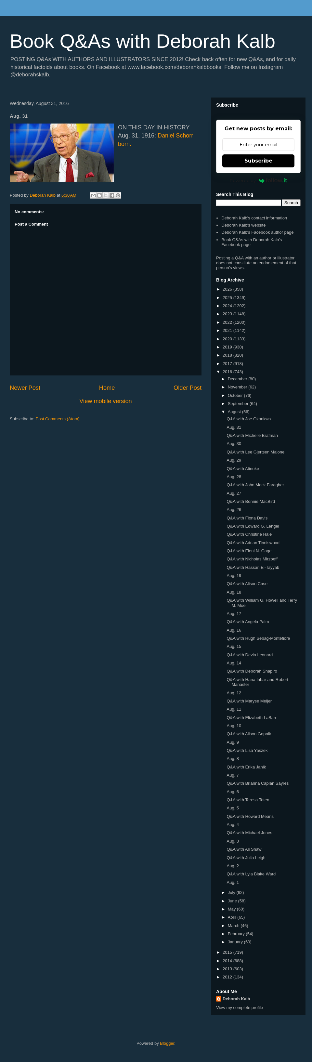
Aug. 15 (234, 646)
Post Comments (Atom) (58, 418)
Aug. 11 (234, 709)
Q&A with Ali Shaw (244, 849)
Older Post (188, 388)
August (235, 411)
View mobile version (105, 401)
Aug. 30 (234, 443)
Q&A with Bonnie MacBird (251, 501)
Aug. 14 (234, 663)
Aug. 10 (234, 725)
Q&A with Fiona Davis (247, 518)
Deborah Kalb (236, 998)
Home (107, 388)
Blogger (167, 1043)
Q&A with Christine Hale (249, 534)
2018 (228, 355)
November (238, 387)
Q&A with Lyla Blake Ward (251, 874)
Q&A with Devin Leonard (250, 654)
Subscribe (258, 161)
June (233, 900)
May (232, 909)
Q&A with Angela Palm (248, 621)
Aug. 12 (234, 692)
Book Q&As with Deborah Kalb (142, 41)
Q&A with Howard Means (250, 816)
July (232, 892)
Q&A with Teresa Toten (248, 799)
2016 (228, 371)
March (234, 925)
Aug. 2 (233, 865)
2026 (228, 289)
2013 (228, 968)
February (237, 933)
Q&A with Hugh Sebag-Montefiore (258, 638)
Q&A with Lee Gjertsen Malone (255, 452)
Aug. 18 (234, 592)
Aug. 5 (233, 808)
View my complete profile (239, 1007)
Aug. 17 (234, 613)
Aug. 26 (234, 509)
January (236, 941)
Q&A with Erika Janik (246, 767)
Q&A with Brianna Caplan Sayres (258, 783)
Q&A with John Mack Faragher (255, 484)
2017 (228, 363)
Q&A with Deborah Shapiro (252, 671)
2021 (228, 330)
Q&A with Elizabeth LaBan (251, 717)
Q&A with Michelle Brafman (252, 435)
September (239, 403)
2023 (228, 313)
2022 (228, 322)
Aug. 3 (233, 841)
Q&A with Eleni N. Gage (249, 550)
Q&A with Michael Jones (249, 832)
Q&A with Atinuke (243, 468)
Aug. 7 (233, 775)
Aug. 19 (234, 575)
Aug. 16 (234, 630)
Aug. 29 (234, 460)
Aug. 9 (233, 742)
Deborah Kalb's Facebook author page (257, 232)
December (238, 378)
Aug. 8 (233, 758)
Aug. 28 (234, 476)
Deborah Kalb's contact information (254, 218)
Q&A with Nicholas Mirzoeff (252, 559)
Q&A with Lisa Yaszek (247, 750)
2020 (228, 338)
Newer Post (25, 388)
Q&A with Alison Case (247, 583)
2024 (228, 305)
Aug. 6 (233, 791)
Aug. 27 (234, 493)
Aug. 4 (233, 824)
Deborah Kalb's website (243, 225)
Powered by (258, 180)
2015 (228, 952)
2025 (228, 297)
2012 (228, 977)
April (233, 917)
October (236, 395)
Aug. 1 (233, 882)
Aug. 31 (234, 427)
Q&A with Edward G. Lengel (253, 526)
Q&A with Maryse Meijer (249, 701)
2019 (228, 347)
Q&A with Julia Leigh (246, 857)
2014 (228, 960)
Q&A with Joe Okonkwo (249, 418)
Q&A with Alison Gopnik (249, 733)
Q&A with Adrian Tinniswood (253, 542)
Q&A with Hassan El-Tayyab (253, 567)
